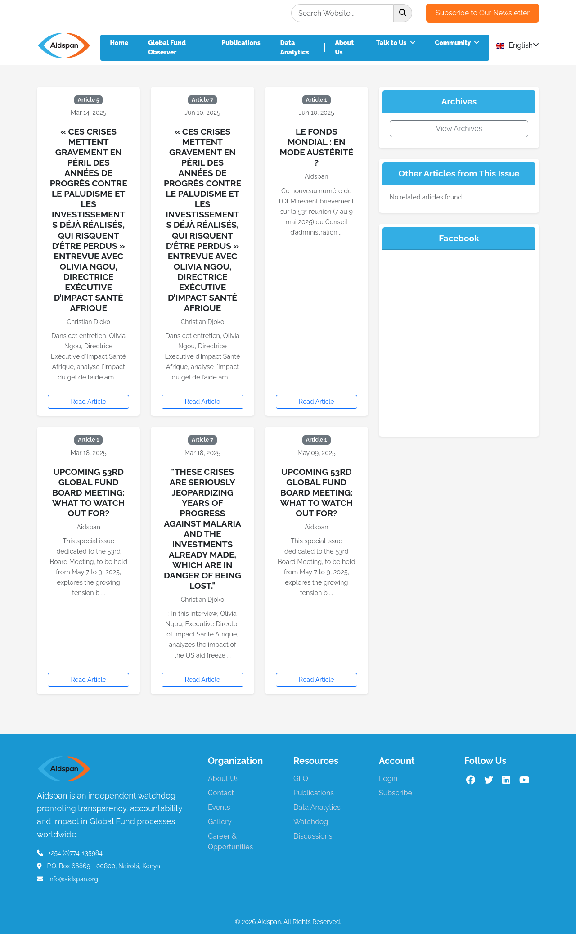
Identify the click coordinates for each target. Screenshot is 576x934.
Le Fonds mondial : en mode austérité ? (316, 146)
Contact (221, 793)
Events (219, 807)
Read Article (88, 401)
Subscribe (395, 793)
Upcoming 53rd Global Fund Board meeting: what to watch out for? (88, 492)
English (517, 45)
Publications (240, 42)
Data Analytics (294, 47)
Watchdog (310, 821)
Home (119, 42)
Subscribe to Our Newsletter (483, 13)
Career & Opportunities (230, 841)
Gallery (220, 821)
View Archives (459, 128)
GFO (300, 778)
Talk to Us (395, 42)
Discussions (312, 836)
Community (457, 42)
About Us (344, 47)
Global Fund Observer (167, 47)
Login (388, 778)
